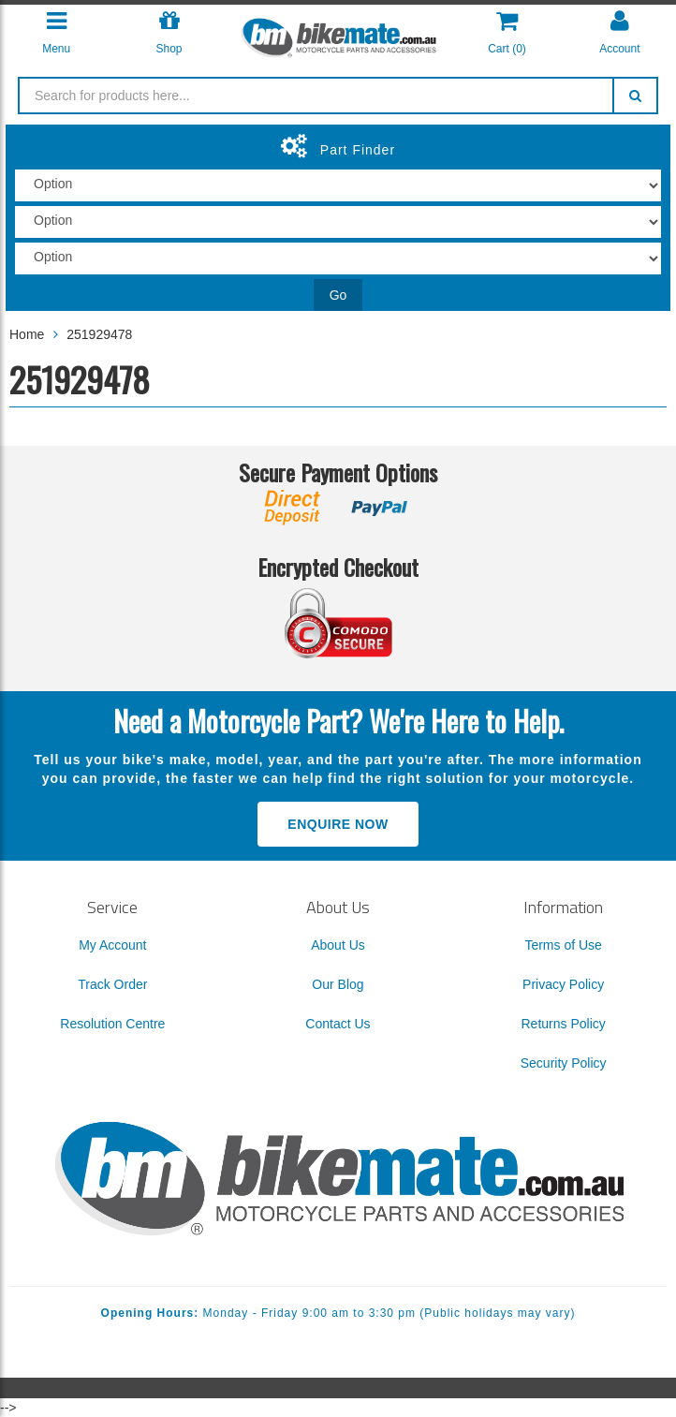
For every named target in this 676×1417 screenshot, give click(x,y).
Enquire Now (337, 824)
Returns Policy (564, 1023)
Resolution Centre (112, 1023)
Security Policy (564, 1062)
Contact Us (337, 1023)
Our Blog (337, 984)
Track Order (112, 984)
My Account (112, 944)
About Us (338, 944)
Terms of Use (562, 944)
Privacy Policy (563, 984)
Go (338, 295)
